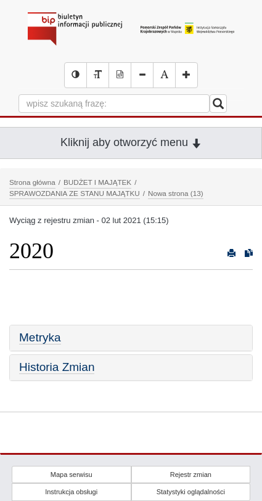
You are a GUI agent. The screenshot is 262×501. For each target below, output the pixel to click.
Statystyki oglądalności (191, 491)
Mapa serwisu (71, 474)
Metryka (40, 337)
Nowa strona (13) (175, 193)
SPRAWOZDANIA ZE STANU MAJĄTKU (74, 193)
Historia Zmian (56, 366)
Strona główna (32, 182)
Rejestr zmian (190, 474)
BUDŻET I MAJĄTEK (97, 182)
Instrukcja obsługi (71, 491)
